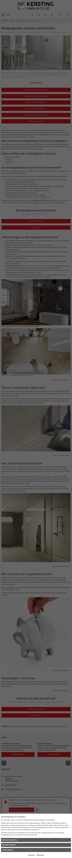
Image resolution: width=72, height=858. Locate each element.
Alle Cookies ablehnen (9, 845)
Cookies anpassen (7, 850)
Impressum (31, 855)
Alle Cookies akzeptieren (9, 840)
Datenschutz (40, 855)
